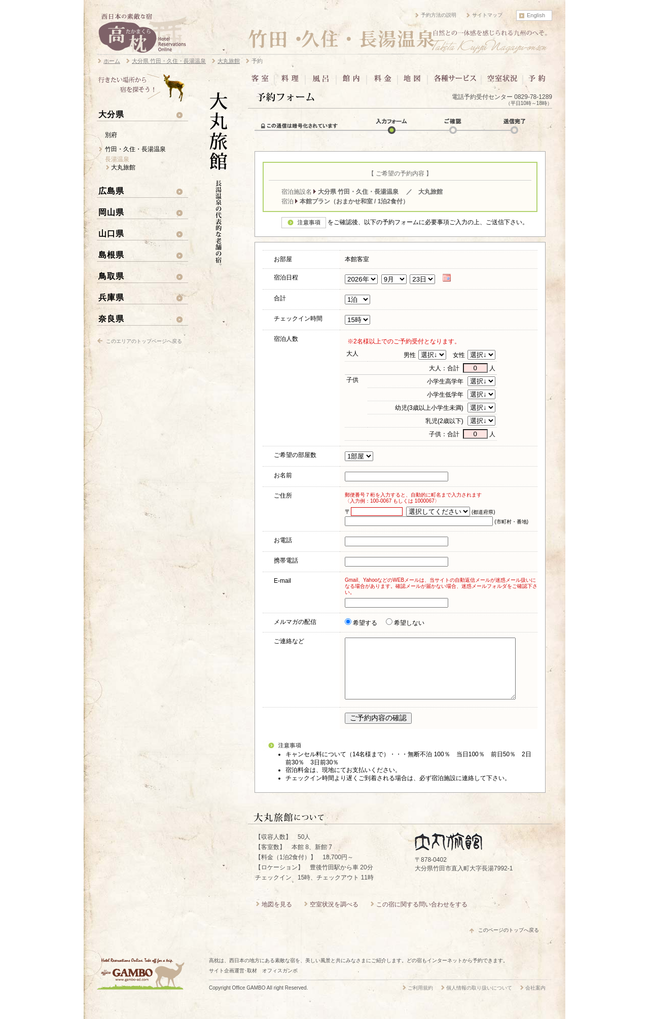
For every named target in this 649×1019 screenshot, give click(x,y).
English (536, 15)
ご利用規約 (420, 1000)
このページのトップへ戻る (508, 942)
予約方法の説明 (438, 15)
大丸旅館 (123, 167)
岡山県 (111, 212)
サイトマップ (487, 15)
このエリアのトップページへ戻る (144, 341)
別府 (111, 134)
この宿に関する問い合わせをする (421, 916)
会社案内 (535, 1000)
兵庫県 (111, 297)
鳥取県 (111, 276)
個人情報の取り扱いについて (479, 1000)
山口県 (111, 233)
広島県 (111, 190)
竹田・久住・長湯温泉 (135, 149)
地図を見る (277, 916)
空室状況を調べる (334, 916)
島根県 (111, 254)
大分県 (111, 114)
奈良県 (111, 318)
